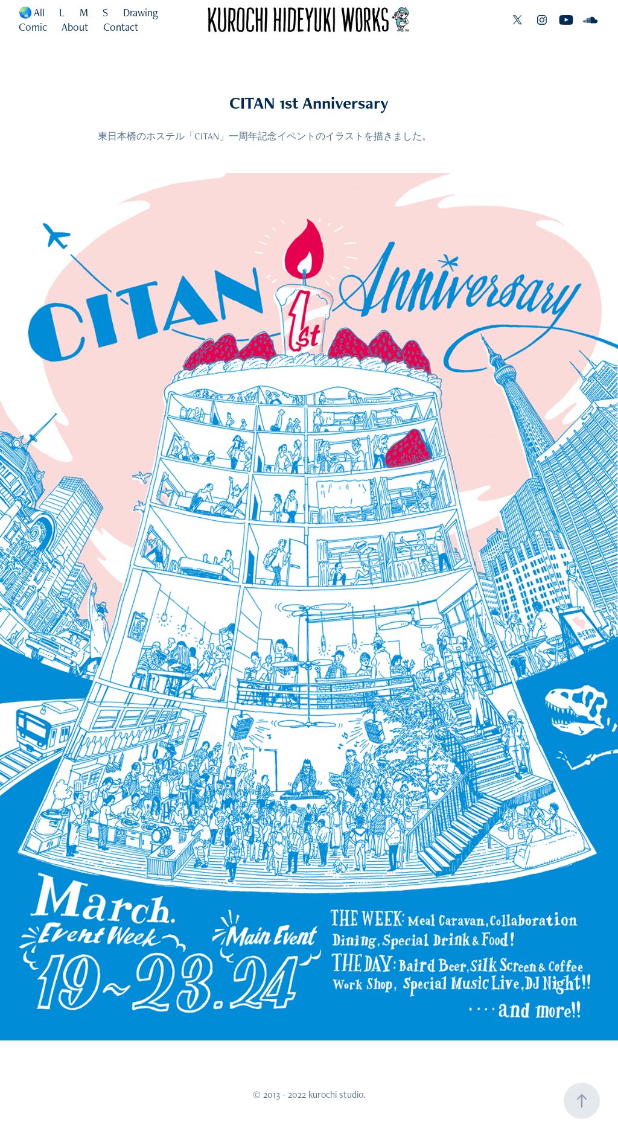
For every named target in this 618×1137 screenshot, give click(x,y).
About (75, 27)
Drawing (140, 12)
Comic (33, 27)
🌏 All (32, 12)
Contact (120, 27)
